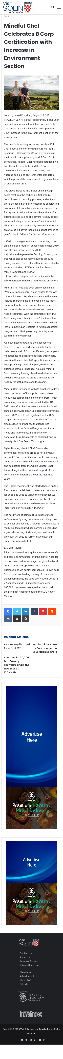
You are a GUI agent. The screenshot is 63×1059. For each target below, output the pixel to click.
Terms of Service (29, 961)
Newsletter (26, 972)
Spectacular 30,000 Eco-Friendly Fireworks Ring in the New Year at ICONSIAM (16, 665)
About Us (25, 957)
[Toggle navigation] (57, 7)
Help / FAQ (25, 980)
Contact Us (26, 953)
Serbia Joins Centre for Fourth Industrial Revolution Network (45, 648)
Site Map (24, 984)
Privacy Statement (29, 965)
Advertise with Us (29, 976)
